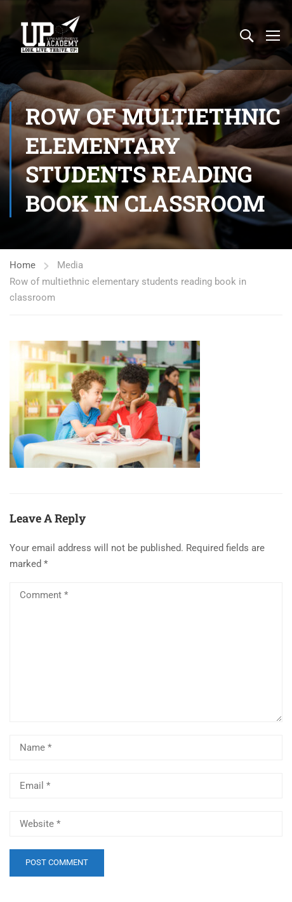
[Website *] (146, 824)
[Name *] (146, 747)
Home (23, 265)
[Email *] (146, 785)
